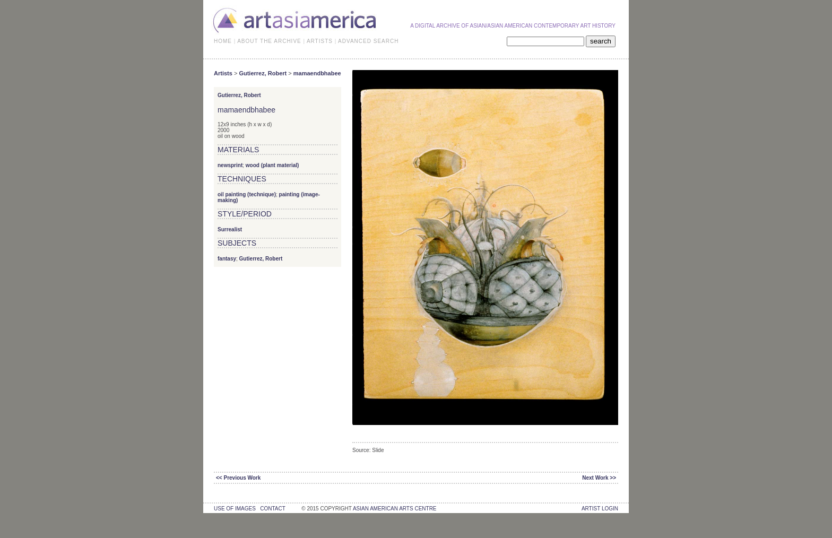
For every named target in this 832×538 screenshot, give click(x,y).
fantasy (227, 259)
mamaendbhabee (317, 73)
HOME (223, 41)
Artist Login (600, 508)
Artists (223, 73)
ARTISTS (320, 41)
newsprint (230, 165)
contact (272, 508)
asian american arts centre (395, 508)
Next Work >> (599, 478)
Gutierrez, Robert (263, 73)
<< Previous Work (238, 478)
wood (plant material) (272, 165)
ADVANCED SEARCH (368, 41)
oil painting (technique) (247, 194)
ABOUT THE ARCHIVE (269, 41)
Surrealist (230, 229)
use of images (235, 508)
